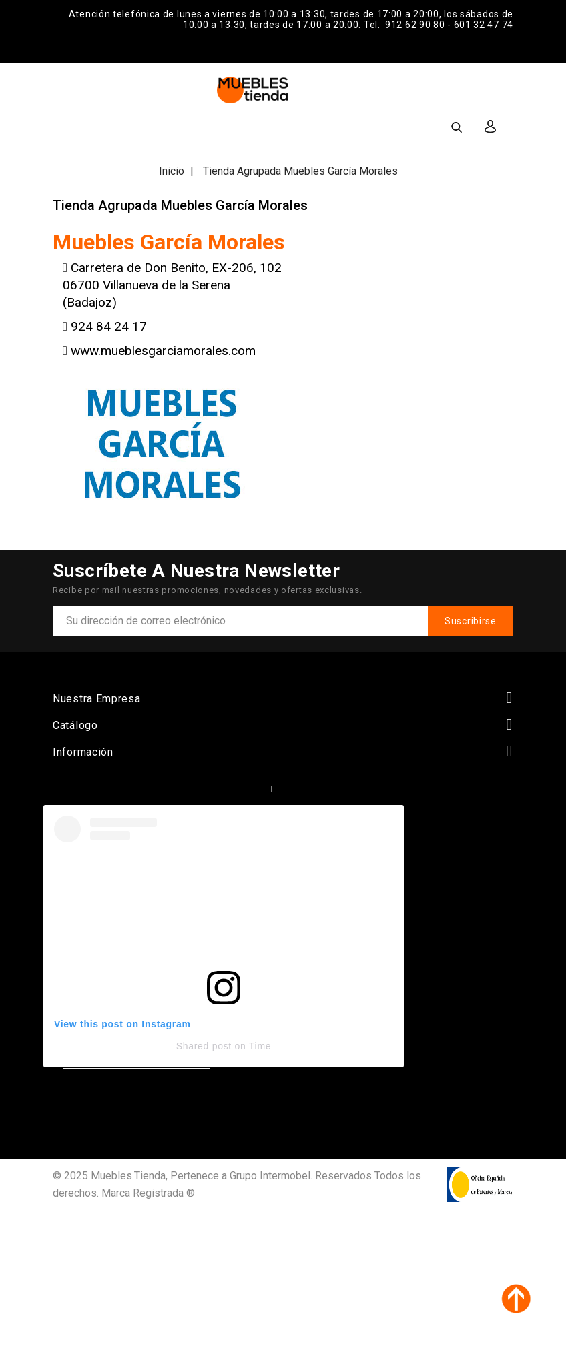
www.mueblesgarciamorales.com (163, 350)
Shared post (204, 1046)
